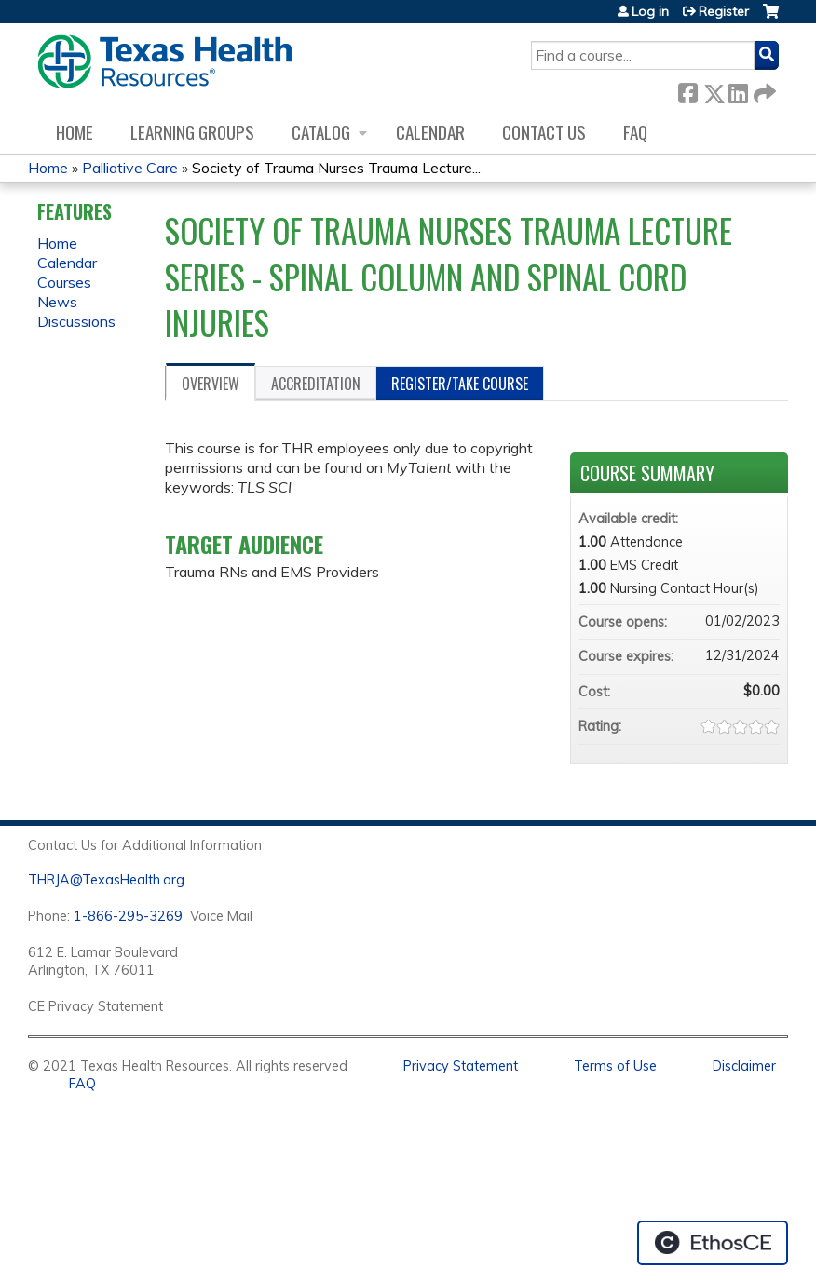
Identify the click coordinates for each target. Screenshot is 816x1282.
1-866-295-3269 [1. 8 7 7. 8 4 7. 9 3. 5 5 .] (128, 916)
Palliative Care (130, 167)
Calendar (430, 131)
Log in (650, 11)
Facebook (687, 90)
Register (724, 11)
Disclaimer (744, 1066)
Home (74, 131)
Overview (210, 383)
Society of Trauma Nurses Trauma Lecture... (336, 167)
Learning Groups (192, 131)
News (57, 301)
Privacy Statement (460, 1066)
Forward (763, 90)
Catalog (321, 131)
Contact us (544, 131)
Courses (64, 282)
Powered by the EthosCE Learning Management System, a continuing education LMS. (712, 1243)
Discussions (76, 321)
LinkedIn (737, 90)
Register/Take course (459, 383)
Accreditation (315, 383)
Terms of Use (615, 1066)
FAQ (635, 131)
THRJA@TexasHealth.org (106, 879)
